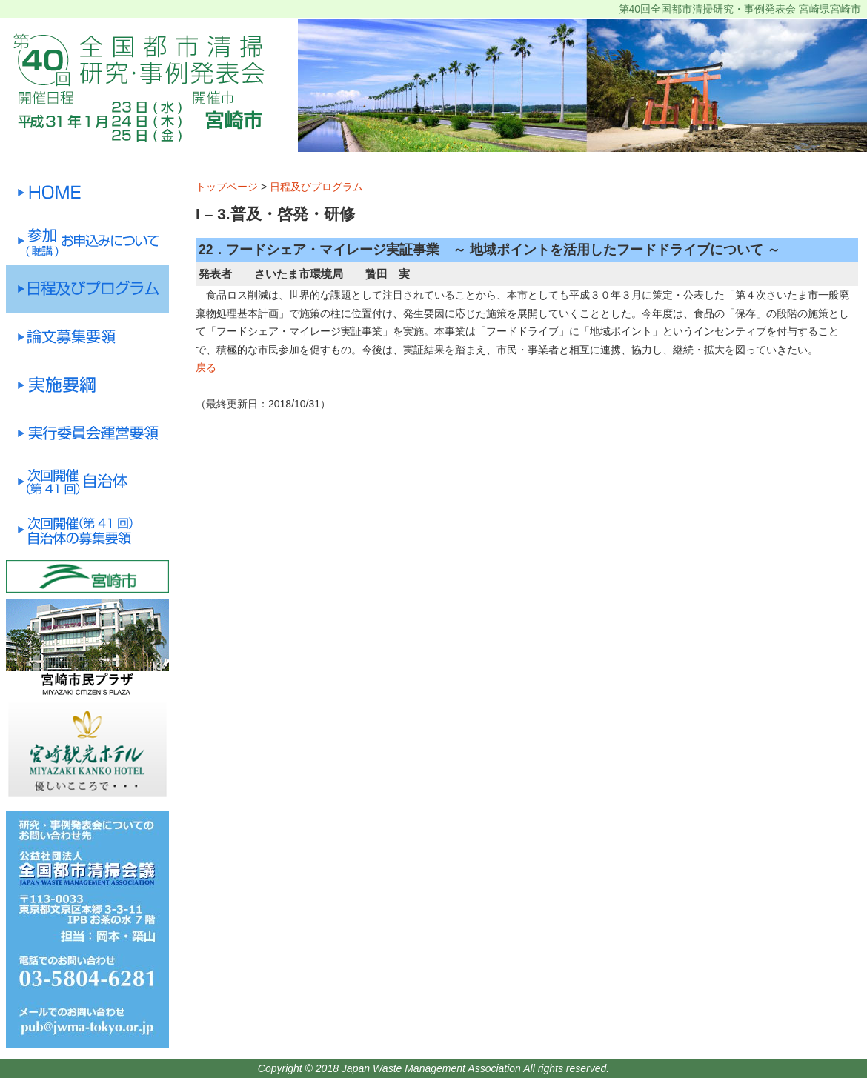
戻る (206, 367)
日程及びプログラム (316, 187)
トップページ (227, 187)
